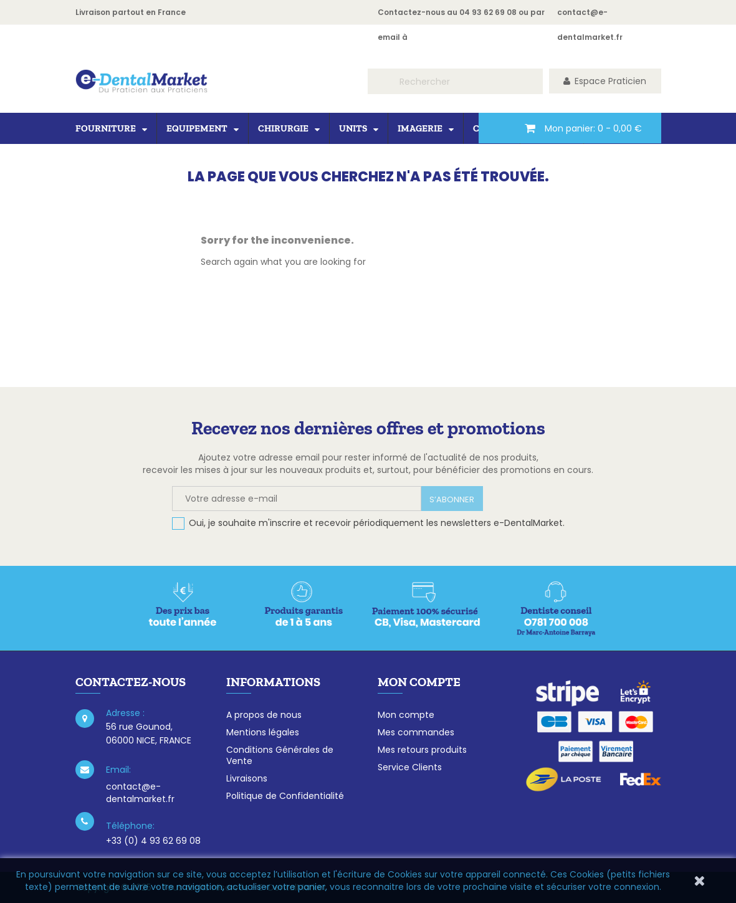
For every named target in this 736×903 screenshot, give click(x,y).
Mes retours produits (422, 749)
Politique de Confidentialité (285, 795)
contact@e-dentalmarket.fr (140, 792)
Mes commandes (416, 732)
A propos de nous (264, 714)
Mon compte (406, 714)
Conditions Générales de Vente (279, 755)
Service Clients (410, 767)
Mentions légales (262, 732)
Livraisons (246, 778)
